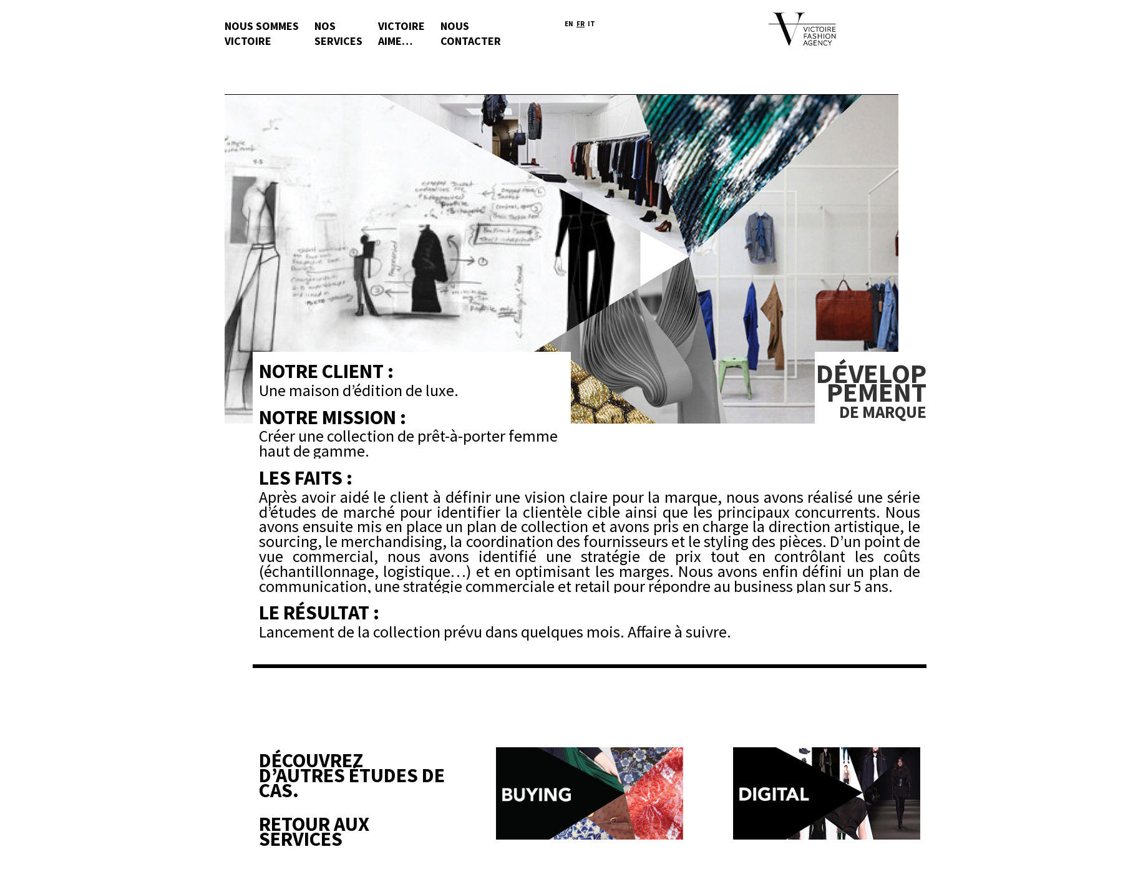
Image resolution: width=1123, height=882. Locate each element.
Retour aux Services (314, 831)
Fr (580, 24)
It (591, 24)
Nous (470, 36)
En (569, 24)
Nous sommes (262, 36)
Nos (338, 36)
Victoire (401, 36)
